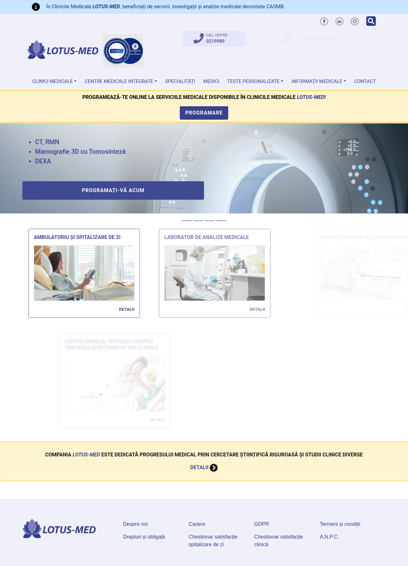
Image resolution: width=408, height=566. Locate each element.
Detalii (131, 309)
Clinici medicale (52, 81)
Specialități (180, 81)
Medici (211, 81)
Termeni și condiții (340, 524)
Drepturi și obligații (144, 537)
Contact (365, 81)
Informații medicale (317, 81)
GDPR (261, 524)
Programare (204, 113)
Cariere (197, 524)
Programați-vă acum (113, 190)
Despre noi (135, 524)
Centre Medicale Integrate (119, 81)
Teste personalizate (253, 81)
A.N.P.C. (329, 537)
